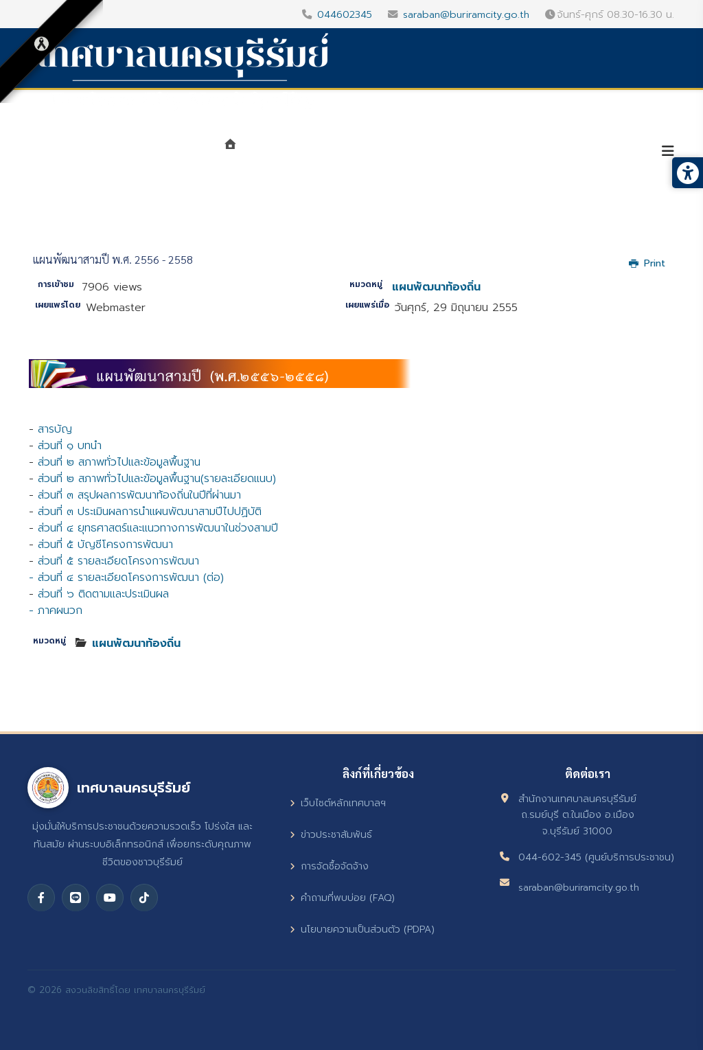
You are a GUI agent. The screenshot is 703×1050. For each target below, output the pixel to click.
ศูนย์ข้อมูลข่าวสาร (478, 152)
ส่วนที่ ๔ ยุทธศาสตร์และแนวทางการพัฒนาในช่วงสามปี (158, 528)
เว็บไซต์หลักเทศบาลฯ (338, 803)
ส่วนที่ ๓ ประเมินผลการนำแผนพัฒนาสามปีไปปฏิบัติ (150, 511)
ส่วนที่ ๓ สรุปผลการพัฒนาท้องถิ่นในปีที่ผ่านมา (139, 495)
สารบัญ (55, 429)
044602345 (344, 14)
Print (647, 263)
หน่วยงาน (377, 152)
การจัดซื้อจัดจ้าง (329, 866)
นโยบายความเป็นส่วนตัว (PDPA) (362, 929)
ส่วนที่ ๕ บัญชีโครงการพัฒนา (105, 544)
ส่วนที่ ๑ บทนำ (70, 445)
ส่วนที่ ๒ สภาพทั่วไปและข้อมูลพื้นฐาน (119, 462)
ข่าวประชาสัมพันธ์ (331, 835)
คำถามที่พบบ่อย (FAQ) (342, 898)
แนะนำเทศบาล (290, 152)
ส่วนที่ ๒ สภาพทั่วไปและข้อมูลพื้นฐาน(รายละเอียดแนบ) (157, 478)
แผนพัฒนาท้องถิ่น (436, 287)
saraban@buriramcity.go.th (466, 14)
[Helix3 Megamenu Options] (668, 151)
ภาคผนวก (60, 610)
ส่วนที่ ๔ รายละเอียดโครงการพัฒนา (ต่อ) (131, 577)
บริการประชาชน (591, 152)
